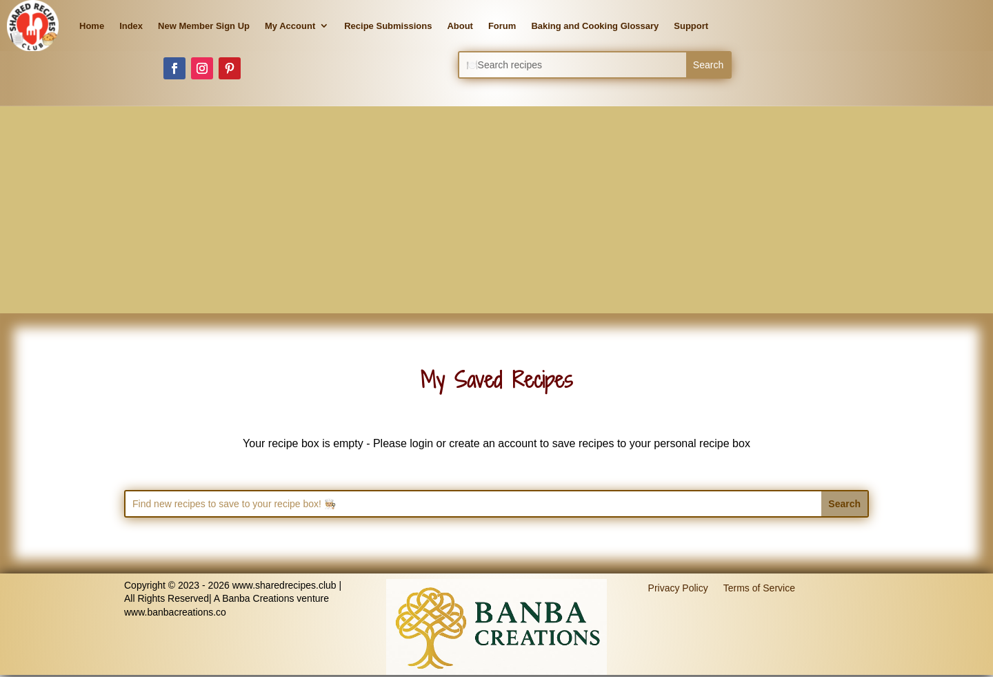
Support (691, 26)
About (460, 26)
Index (131, 26)
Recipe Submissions (388, 26)
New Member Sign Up (204, 26)
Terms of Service (759, 587)
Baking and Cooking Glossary (595, 26)
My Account (290, 26)
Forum (502, 26)
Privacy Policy (678, 587)
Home (91, 26)
